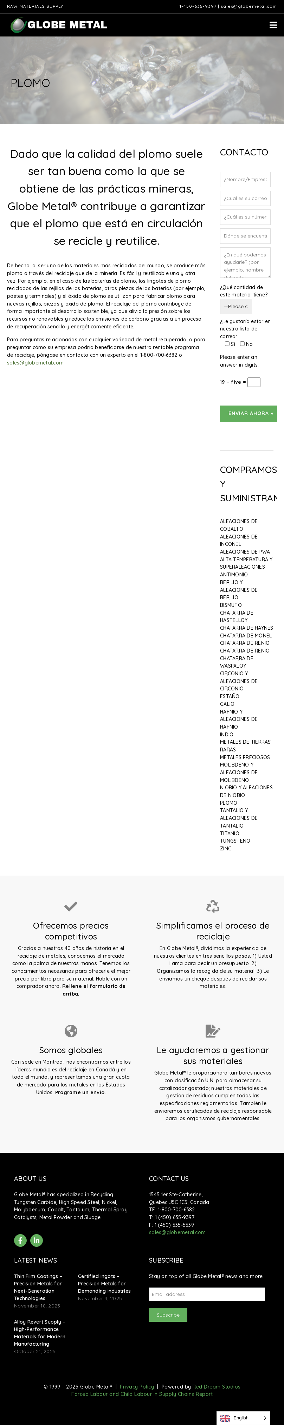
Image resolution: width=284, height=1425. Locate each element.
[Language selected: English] (243, 1418)
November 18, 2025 (37, 1306)
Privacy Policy (137, 1387)
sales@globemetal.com (249, 6)
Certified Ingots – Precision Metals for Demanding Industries (104, 1283)
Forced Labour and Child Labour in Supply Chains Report (142, 1394)
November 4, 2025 (100, 1298)
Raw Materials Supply (35, 6)
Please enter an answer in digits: (239, 361)
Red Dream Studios (217, 1387)
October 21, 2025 (35, 1351)
